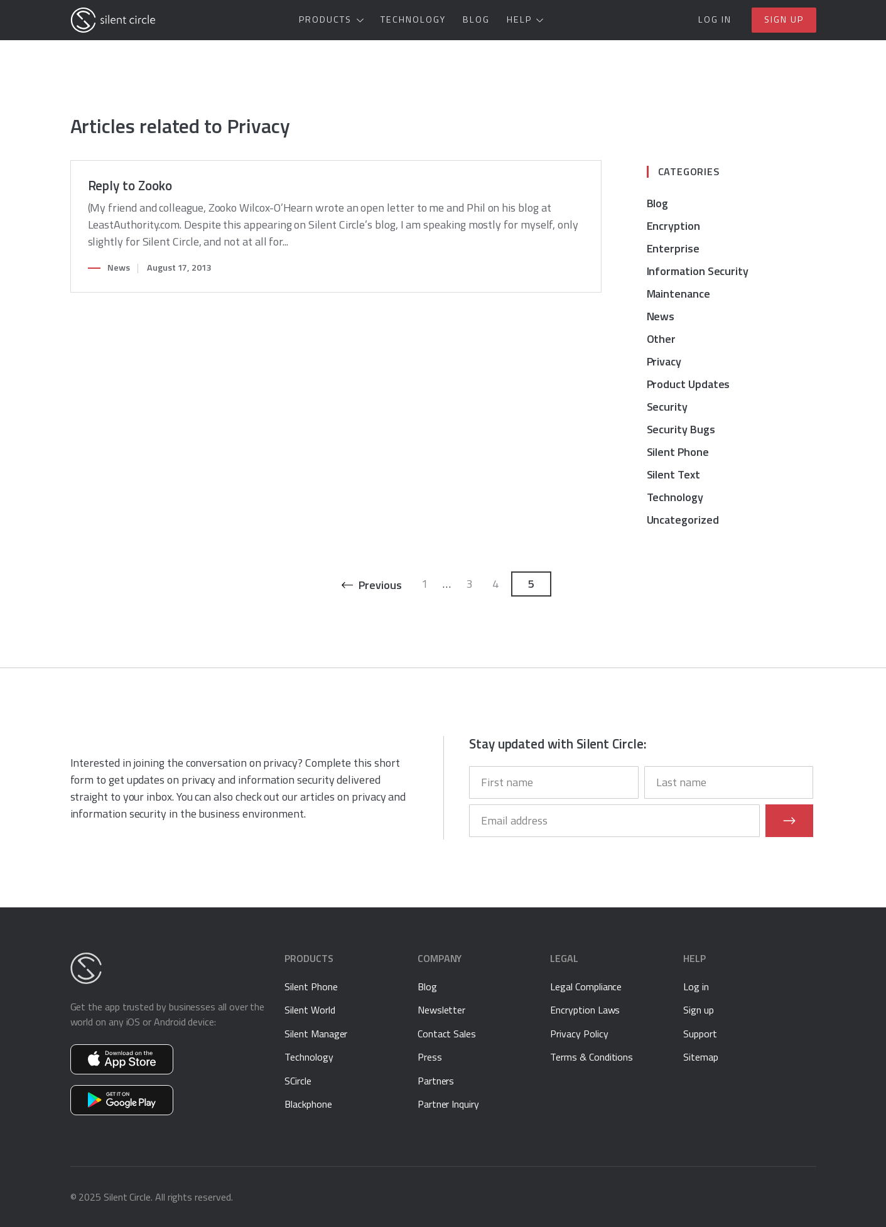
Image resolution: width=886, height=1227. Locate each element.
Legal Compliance (586, 986)
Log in (715, 19)
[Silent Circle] (113, 20)
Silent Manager (315, 1033)
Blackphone (308, 1103)
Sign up (784, 19)
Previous (380, 584)
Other (661, 338)
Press (430, 1056)
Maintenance (678, 293)
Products (325, 19)
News (118, 267)
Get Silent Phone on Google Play (121, 1100)
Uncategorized (683, 519)
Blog (476, 19)
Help (519, 19)
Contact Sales (447, 1033)
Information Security (698, 270)
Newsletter (441, 1009)
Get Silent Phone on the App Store (121, 1059)
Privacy (664, 361)
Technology (413, 19)
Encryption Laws (585, 1009)
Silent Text (673, 474)
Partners (436, 1080)
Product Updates (688, 384)
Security (667, 406)
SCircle (297, 1080)
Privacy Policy (579, 1033)
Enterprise (673, 248)
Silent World (309, 1009)
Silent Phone (678, 451)
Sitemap (700, 1056)
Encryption (673, 225)
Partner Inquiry (448, 1103)
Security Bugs (681, 429)
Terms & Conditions (591, 1056)
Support (700, 1033)
